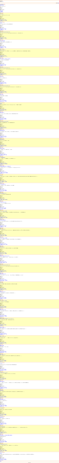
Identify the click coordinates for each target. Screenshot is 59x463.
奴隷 (5, 423)
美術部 (4, 154)
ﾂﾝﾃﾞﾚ (1, 190)
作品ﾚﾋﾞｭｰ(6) (1, 92)
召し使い (4, 172)
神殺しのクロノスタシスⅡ (3, 336)
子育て (3, 253)
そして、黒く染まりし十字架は (3, 300)
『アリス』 (1, 363)
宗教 (5, 38)
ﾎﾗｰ (3, 29)
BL (3, 226)
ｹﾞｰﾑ (1, 208)
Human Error (1, 175)
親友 (6, 262)
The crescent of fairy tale (2, 426)
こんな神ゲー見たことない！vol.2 (3, 372)
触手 (1, 253)
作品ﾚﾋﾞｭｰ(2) (1, 110)
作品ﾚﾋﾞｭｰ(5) (1, 388)
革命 (1, 396)
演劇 (3, 20)
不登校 (1, 199)
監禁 (1, 459)
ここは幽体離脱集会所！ (2, 157)
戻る (0, 461)
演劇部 (6, 20)
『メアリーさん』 (2, 408)
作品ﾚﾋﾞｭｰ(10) (1, 307)
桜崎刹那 (2, 11)
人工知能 (6, 181)
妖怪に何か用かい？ (2, 112)
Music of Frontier (1, 94)
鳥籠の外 (1, 103)
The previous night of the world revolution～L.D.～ (5, 85)
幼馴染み (3, 280)
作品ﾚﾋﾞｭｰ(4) (1, 119)
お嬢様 (1, 172)
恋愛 (3, 136)
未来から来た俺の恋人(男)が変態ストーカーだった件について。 (7, 318)
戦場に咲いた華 (1, 417)
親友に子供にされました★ (3, 309)
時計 (5, 29)
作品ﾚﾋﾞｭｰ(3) (1, 101)
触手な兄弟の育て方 (2, 381)
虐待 (2, 459)
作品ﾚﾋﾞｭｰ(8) (1, 325)
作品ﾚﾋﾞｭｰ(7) (1, 316)
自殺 (3, 405)
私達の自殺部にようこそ (2, 399)
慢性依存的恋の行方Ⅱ (2, 130)
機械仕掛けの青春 (2, 345)
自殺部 (3, 199)
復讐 (3, 271)
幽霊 (5, 47)
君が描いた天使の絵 (2, 148)
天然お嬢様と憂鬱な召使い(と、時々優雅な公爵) (5, 166)
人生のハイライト (2, 76)
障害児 (4, 217)
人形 (1, 414)
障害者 (6, 217)
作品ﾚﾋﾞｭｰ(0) (1, 343)
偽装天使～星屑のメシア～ (3, 327)
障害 (6, 154)
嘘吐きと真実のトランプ (2, 354)
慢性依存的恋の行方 (2, 139)
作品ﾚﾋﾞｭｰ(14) (1, 406)
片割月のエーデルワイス (2, 291)
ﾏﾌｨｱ (3, 38)
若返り (1, 262)
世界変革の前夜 (1, 390)
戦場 (3, 423)
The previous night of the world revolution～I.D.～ (5, 67)
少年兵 (1, 235)
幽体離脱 (2, 163)
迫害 (2, 396)
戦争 (3, 235)
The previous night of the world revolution (4, 121)
